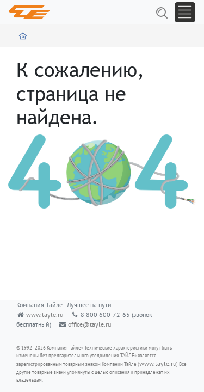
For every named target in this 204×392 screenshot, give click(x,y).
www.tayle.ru (44, 314)
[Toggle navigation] (185, 12)
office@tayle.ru (89, 324)
